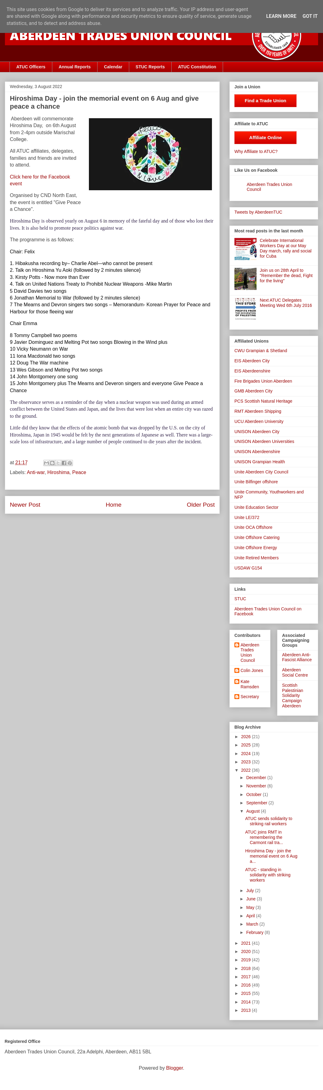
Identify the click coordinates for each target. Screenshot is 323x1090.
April (251, 915)
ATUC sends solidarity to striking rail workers (268, 821)
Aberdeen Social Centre (295, 672)
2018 (246, 968)
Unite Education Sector (256, 507)
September (257, 802)
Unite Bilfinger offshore (256, 481)
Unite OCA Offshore (253, 527)
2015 (246, 993)
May (250, 907)
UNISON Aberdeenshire (257, 451)
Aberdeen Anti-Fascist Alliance (297, 657)
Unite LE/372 (246, 517)
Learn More (281, 16)
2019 (246, 959)
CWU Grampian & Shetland (260, 350)
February (255, 932)
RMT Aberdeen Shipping (257, 411)
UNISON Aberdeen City (256, 431)
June (251, 898)
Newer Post (25, 504)
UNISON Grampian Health (259, 461)
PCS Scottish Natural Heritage (263, 401)
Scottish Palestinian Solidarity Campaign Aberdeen (292, 695)
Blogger (174, 1068)
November (256, 785)
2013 (246, 1010)
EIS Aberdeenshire (252, 370)
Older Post (201, 504)
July (250, 890)
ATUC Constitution (197, 66)
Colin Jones (252, 670)
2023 (246, 761)
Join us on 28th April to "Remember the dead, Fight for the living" (286, 275)
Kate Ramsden (250, 684)
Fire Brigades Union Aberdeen (263, 381)
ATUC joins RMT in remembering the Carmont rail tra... (264, 837)
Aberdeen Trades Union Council (250, 652)
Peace (79, 472)
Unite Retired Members (256, 557)
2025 (246, 744)
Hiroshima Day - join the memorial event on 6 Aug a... (271, 856)
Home (114, 504)
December (256, 777)
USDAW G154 (248, 567)
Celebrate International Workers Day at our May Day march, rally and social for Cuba (286, 248)
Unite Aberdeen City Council (261, 471)
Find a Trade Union (265, 100)
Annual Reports (75, 66)
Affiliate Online (265, 137)
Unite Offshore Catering (257, 537)
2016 (246, 985)
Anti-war (36, 472)
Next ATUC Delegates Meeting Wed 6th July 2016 (286, 303)
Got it (309, 16)
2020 (246, 951)
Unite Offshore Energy (255, 547)
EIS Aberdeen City (251, 360)
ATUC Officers (31, 66)
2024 (246, 753)
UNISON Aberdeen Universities (264, 441)
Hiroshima (58, 472)
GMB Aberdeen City (253, 390)
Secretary (250, 696)
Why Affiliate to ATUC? (255, 151)
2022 (246, 770)
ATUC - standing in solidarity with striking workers (267, 875)
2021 (246, 943)
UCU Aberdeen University (259, 421)
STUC (240, 598)
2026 (246, 736)
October (254, 794)
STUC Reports (150, 66)
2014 (246, 1002)
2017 (246, 976)
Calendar (113, 66)
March (252, 924)
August (253, 811)
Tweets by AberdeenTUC (258, 212)
